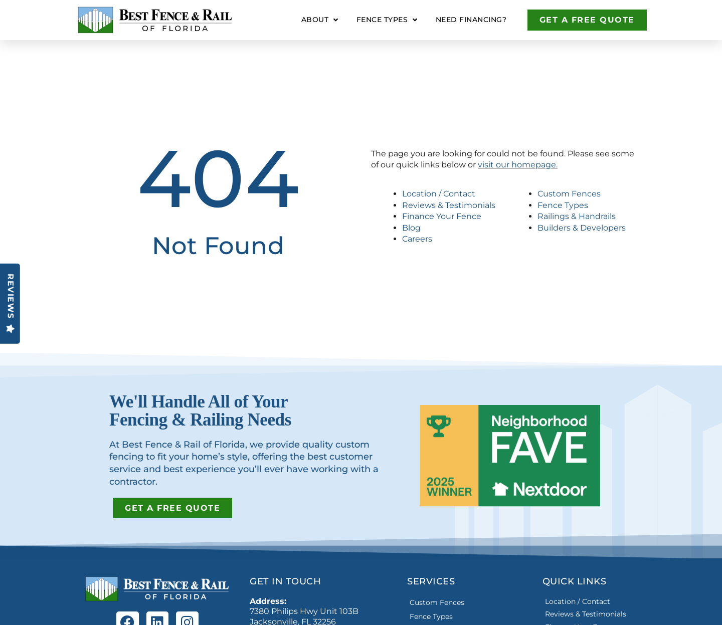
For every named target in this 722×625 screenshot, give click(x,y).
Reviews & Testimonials (448, 205)
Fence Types (387, 20)
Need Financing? (471, 19)
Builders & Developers (581, 228)
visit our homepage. (518, 164)
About (319, 20)
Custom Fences (569, 193)
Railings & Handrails (576, 216)
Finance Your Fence (441, 216)
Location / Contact (438, 193)
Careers (417, 239)
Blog (411, 228)
